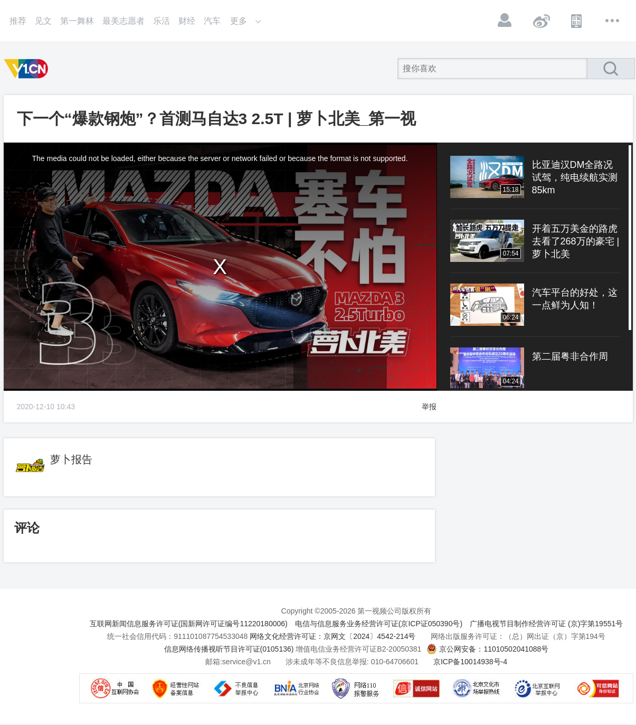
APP (577, 20)
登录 (505, 20)
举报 (429, 406)
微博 (541, 20)
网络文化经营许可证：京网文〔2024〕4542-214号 (332, 636)
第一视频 (28, 68)
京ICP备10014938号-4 (470, 661)
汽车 (212, 20)
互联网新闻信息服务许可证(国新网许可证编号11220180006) (189, 623)
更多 (613, 20)
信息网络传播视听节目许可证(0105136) (229, 649)
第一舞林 (77, 20)
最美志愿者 (123, 20)
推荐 (18, 20)
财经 (186, 20)
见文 (43, 20)
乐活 (161, 20)
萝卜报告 (71, 459)
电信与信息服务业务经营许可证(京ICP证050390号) (378, 623)
